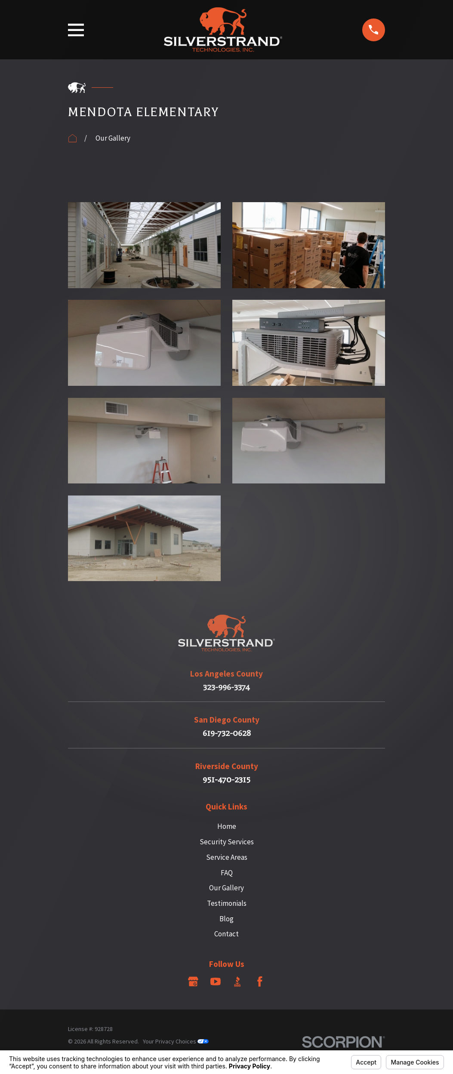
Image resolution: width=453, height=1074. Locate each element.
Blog (226, 918)
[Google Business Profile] (193, 981)
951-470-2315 (226, 780)
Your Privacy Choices (176, 1041)
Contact (226, 934)
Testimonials (227, 903)
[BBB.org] (237, 981)
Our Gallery (226, 887)
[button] (144, 245)
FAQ (227, 872)
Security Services (227, 841)
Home (226, 826)
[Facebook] (260, 981)
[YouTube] (215, 981)
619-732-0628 (227, 733)
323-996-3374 (226, 687)
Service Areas (226, 857)
